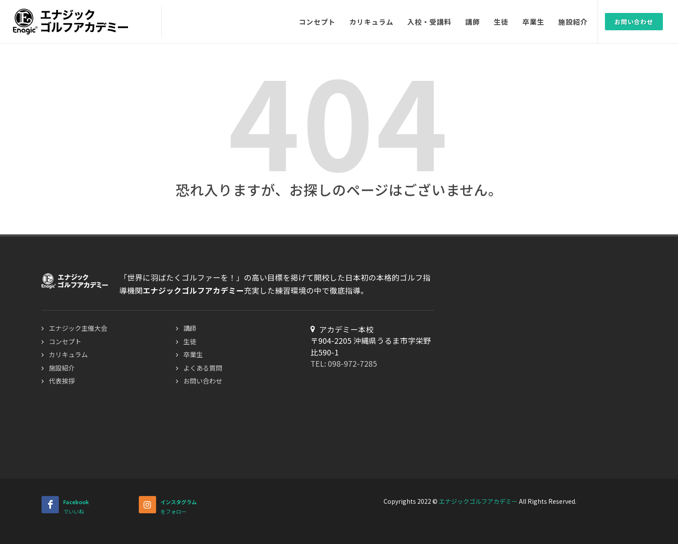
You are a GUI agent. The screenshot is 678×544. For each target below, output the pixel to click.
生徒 (189, 341)
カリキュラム (68, 354)
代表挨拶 (62, 380)
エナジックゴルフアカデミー (478, 501)
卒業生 (193, 354)
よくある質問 (202, 367)
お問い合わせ (633, 21)
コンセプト (65, 341)
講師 (189, 328)
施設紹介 (62, 367)
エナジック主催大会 (78, 328)
